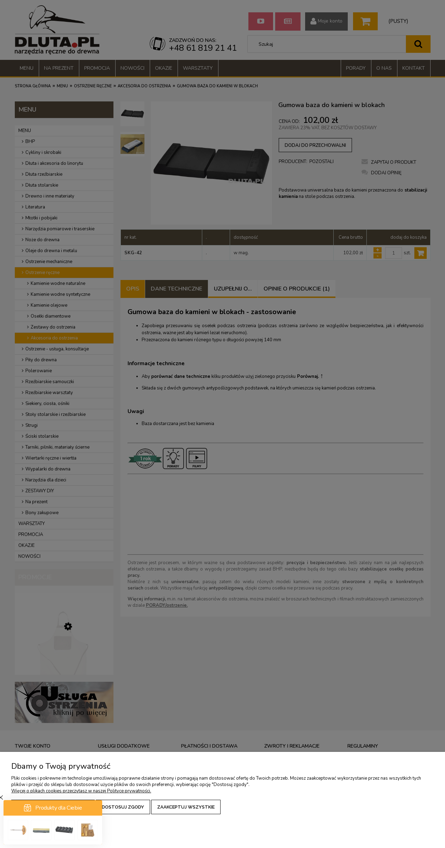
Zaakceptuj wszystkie (186, 807)
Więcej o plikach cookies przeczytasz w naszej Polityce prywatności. (81, 791)
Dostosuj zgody (123, 807)
